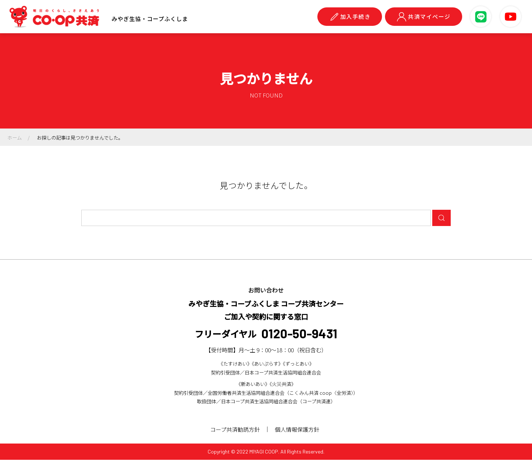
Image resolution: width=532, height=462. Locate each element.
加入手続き (350, 16)
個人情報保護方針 (298, 431)
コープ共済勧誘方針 (235, 431)
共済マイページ (423, 16)
